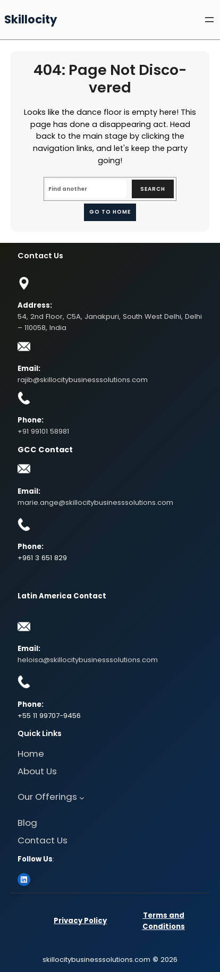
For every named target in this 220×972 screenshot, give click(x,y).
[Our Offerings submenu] (81, 797)
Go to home (110, 212)
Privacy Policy (80, 921)
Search (152, 189)
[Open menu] (209, 19)
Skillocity (30, 19)
